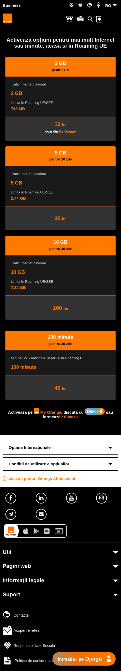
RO (108, 5)
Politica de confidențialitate (31, 661)
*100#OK (70, 417)
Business (12, 5)
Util (7, 552)
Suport (11, 594)
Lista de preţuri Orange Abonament (39, 478)
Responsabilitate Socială (29, 645)
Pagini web (17, 566)
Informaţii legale (23, 580)
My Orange (67, 131)
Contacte (16, 615)
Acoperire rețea (21, 630)
